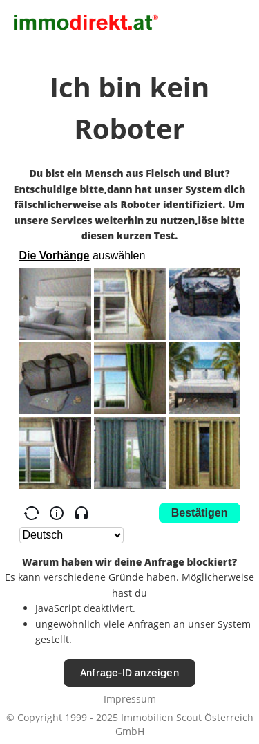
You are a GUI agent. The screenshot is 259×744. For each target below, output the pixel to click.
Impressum (130, 698)
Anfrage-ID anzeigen (129, 672)
